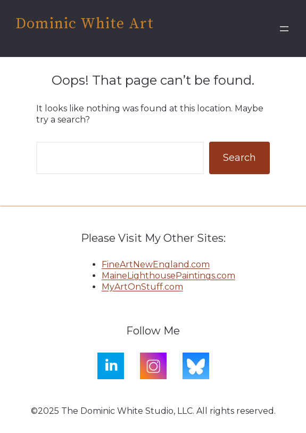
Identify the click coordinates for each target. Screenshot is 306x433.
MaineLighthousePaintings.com (168, 276)
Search (239, 158)
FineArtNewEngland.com (156, 264)
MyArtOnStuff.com (142, 287)
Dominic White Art (84, 23)
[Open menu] (284, 28)
